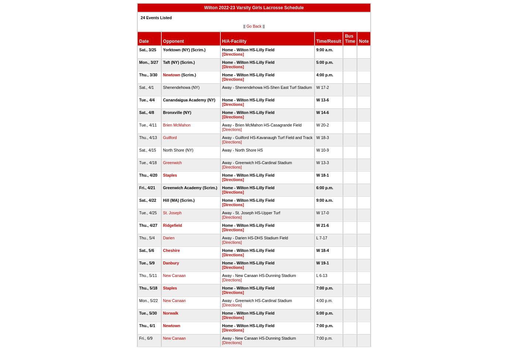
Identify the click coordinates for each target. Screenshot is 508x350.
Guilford (170, 137)
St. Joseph (172, 213)
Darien (169, 238)
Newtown (172, 75)
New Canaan (174, 275)
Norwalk (170, 313)
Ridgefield (172, 225)
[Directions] (233, 54)
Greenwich (172, 162)
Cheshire (171, 250)
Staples (170, 175)
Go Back (254, 26)
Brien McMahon (177, 125)
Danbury (171, 263)
